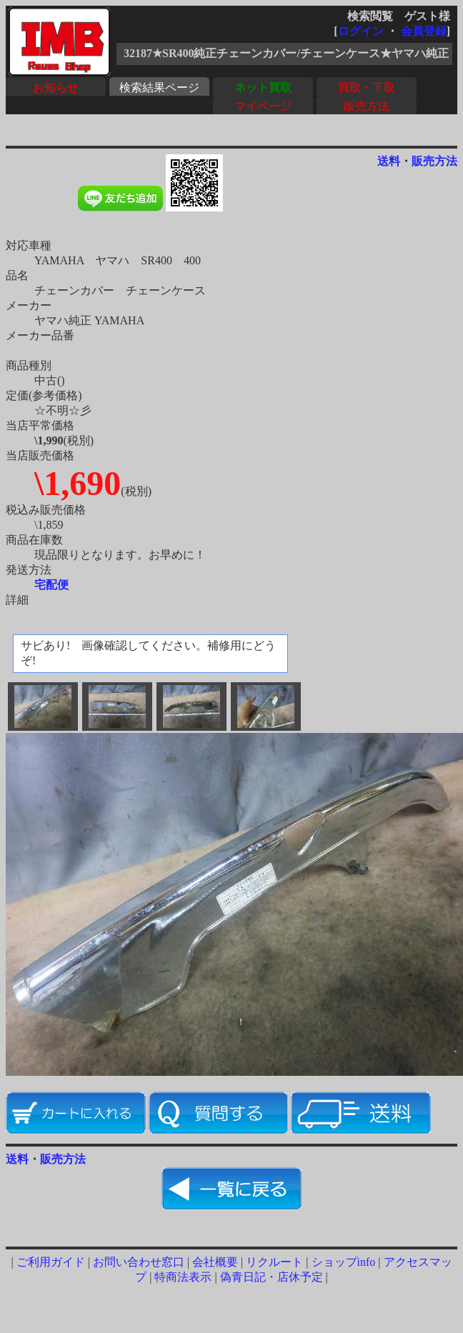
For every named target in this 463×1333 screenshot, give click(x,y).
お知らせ (56, 87)
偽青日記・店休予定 (271, 1277)
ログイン (361, 31)
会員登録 (424, 31)
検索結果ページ (159, 87)
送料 (388, 161)
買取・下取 (366, 87)
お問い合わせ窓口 (138, 1262)
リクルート (274, 1262)
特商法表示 (182, 1277)
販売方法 (366, 106)
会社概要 (215, 1262)
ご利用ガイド (50, 1262)
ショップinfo (344, 1262)
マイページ (263, 106)
